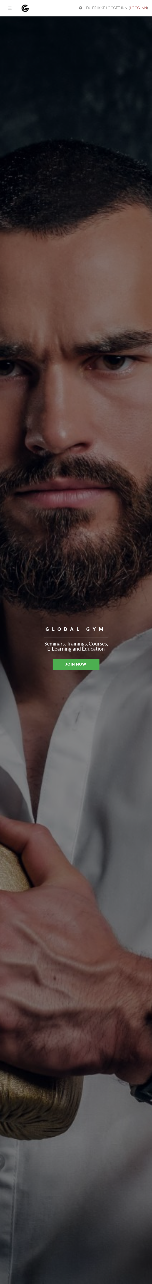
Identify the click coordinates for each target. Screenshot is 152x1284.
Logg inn (138, 8)
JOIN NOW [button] (75, 664)
